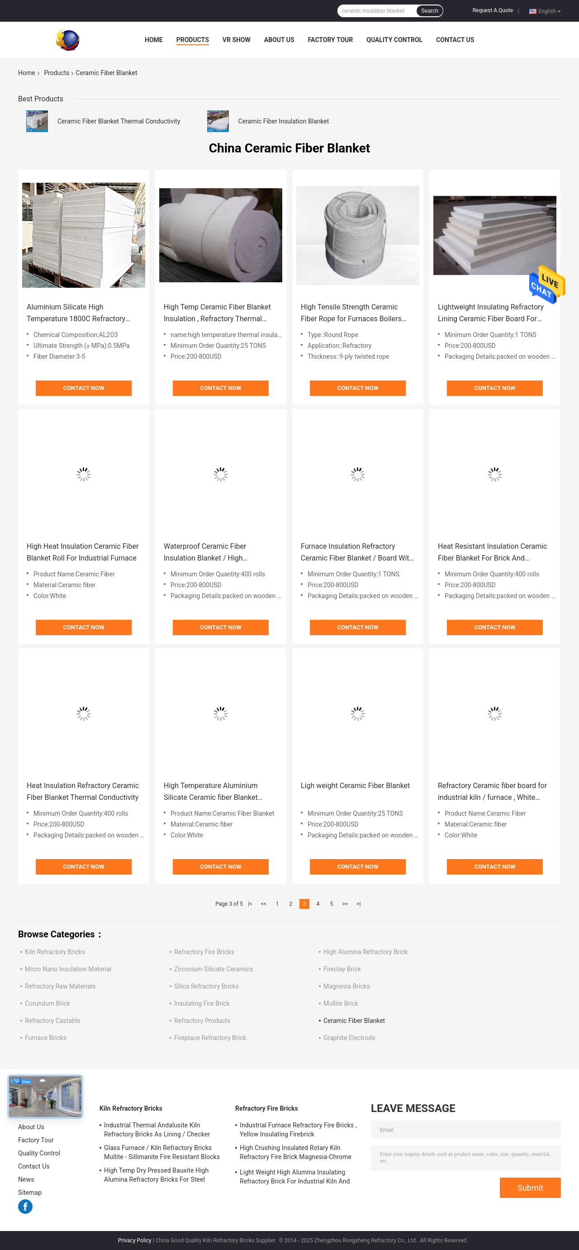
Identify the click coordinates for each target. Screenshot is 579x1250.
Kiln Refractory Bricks (55, 951)
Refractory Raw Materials (60, 986)
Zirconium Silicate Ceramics (213, 969)
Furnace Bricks (45, 1037)
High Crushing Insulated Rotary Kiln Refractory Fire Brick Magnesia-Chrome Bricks (295, 1153)
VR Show (237, 39)
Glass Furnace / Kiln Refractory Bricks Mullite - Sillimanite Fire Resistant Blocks (162, 1152)
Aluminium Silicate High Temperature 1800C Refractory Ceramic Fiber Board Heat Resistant (76, 314)
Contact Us (455, 39)
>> (345, 904)
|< (250, 904)
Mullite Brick (340, 1003)
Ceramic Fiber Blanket (354, 1020)
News (26, 1179)
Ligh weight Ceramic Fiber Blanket (355, 785)
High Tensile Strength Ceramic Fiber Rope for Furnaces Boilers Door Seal (351, 314)
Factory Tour (330, 39)
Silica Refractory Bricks (206, 986)
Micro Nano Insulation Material (68, 969)
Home (154, 39)
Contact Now (83, 388)
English (549, 11)
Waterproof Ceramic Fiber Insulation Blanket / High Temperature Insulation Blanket (214, 553)
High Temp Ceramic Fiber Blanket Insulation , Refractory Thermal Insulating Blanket (217, 314)
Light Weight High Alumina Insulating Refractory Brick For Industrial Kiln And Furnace (295, 1178)
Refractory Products (202, 1020)
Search (429, 11)
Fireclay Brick (342, 969)
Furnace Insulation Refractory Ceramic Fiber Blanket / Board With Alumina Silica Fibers (357, 553)
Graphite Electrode (349, 1037)
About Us (279, 39)
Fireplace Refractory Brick (210, 1037)
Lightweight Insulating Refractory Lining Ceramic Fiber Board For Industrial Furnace (491, 314)
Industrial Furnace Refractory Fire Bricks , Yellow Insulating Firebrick (298, 1130)
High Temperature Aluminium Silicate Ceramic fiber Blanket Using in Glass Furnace (211, 792)
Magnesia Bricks (346, 986)
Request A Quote (493, 10)
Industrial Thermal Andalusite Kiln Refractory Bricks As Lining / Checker (157, 1130)
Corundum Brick (47, 1003)
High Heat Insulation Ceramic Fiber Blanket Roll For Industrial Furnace (82, 552)
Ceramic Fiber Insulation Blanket (283, 121)
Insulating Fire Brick (202, 1003)
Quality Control (394, 39)
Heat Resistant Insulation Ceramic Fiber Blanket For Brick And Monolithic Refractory (492, 553)
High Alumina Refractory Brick (365, 951)
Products (192, 39)
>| (358, 904)
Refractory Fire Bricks (204, 951)
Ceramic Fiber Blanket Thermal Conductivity (118, 121)
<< (263, 904)
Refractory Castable (53, 1020)
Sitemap (30, 1192)
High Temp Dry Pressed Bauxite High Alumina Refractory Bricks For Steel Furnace (156, 1176)
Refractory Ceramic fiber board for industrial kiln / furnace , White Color (492, 792)
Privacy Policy (135, 1240)
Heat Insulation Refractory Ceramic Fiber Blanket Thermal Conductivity (83, 791)
